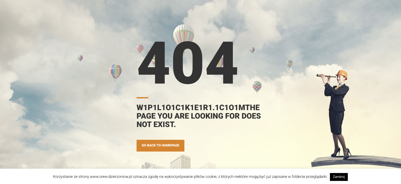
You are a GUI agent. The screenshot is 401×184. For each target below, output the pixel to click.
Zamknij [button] (339, 177)
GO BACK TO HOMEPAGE (160, 145)
